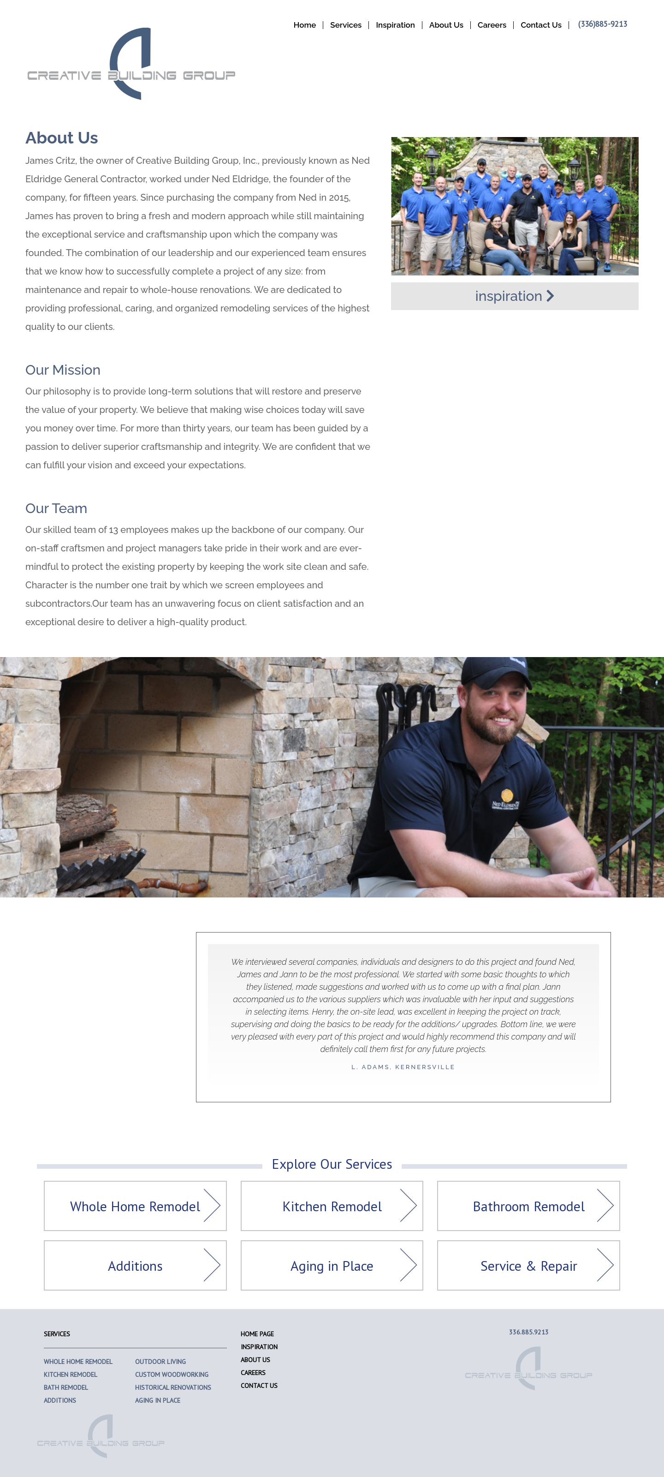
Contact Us (541, 25)
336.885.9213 (529, 1332)
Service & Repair (528, 1265)
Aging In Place (157, 1400)
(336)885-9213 (602, 24)
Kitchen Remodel (332, 1206)
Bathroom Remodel (529, 1206)
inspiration (515, 296)
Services (346, 25)
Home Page (257, 1334)
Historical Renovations (173, 1387)
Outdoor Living (160, 1361)
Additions (135, 1265)
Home (305, 25)
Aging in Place (332, 1265)
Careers (492, 25)
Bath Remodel (66, 1387)
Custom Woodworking (171, 1374)
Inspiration (395, 25)
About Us (446, 25)
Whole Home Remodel (135, 1206)
